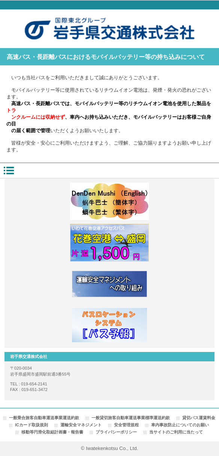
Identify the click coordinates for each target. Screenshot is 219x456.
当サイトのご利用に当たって (176, 432)
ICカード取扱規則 (31, 425)
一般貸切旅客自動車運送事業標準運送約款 (131, 417)
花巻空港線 (109, 242)
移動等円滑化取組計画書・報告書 (52, 432)
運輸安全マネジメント (81, 425)
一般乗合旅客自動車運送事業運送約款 (44, 417)
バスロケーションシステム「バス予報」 (109, 325)
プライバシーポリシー (116, 432)
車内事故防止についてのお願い (180, 425)
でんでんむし (109, 201)
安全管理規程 (126, 425)
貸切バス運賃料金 (198, 417)
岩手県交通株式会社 (109, 29)
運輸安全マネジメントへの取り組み (109, 284)
